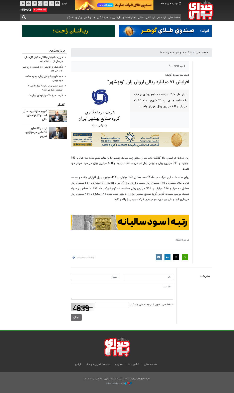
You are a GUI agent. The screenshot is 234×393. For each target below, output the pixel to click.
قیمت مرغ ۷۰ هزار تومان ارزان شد (45, 96)
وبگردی (78, 17)
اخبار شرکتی (102, 17)
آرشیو (64, 3)
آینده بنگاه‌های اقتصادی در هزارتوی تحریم (36, 132)
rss (23, 3)
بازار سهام (161, 17)
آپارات (40, 3)
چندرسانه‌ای (89, 17)
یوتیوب (28, 3)
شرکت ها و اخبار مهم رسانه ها (176, 53)
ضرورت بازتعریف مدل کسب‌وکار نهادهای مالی (35, 115)
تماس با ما (133, 364)
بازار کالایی (150, 17)
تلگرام (57, 3)
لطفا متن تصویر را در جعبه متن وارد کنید (151, 305)
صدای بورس (199, 10)
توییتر (52, 3)
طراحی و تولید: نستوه (119, 383)
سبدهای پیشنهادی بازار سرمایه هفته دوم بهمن (44, 78)
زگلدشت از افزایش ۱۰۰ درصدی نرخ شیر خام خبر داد (42, 69)
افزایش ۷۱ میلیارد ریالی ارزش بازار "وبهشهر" (148, 82)
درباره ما (119, 364)
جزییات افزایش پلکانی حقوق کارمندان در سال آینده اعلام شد (43, 59)
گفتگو (61, 105)
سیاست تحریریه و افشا (98, 364)
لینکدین (46, 3)
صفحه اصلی (174, 17)
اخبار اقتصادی (129, 17)
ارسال (76, 317)
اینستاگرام (34, 3)
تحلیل (140, 17)
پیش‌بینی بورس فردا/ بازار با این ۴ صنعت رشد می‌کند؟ (45, 88)
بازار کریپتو (115, 17)
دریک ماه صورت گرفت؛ (177, 75)
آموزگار (70, 17)
